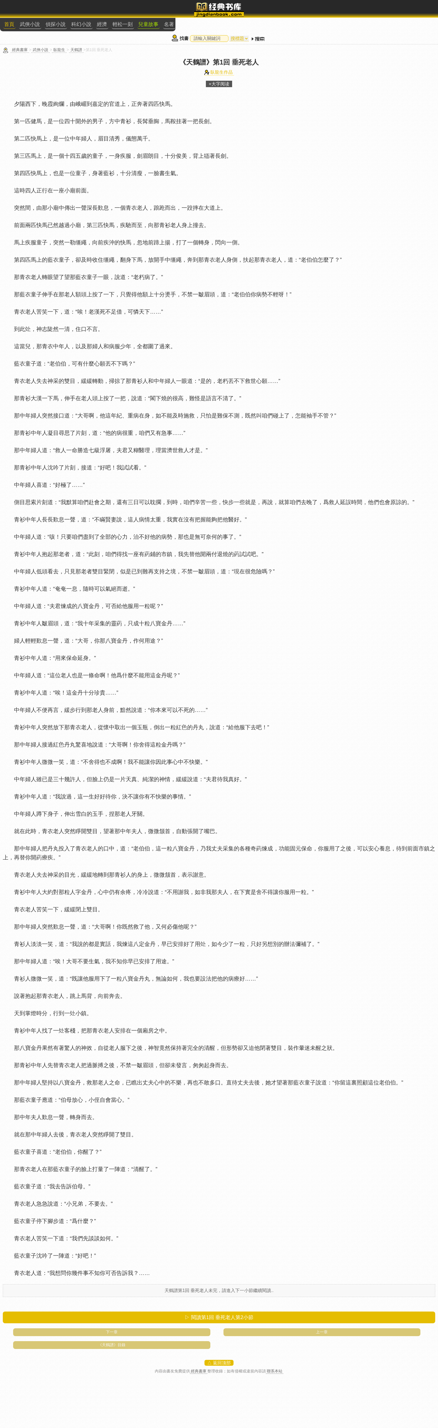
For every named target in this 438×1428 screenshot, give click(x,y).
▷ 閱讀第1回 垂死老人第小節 (219, 1317)
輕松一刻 (123, 24)
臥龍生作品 (221, 72)
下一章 (112, 1332)
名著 (169, 24)
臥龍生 (59, 49)
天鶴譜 (76, 49)
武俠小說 (30, 24)
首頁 (9, 24)
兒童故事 (148, 24)
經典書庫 (20, 49)
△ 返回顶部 (219, 1362)
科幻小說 (81, 24)
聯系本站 (274, 1371)
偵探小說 (56, 24)
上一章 (322, 1332)
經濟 (102, 24)
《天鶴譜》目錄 (111, 1345)
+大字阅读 (219, 84)
